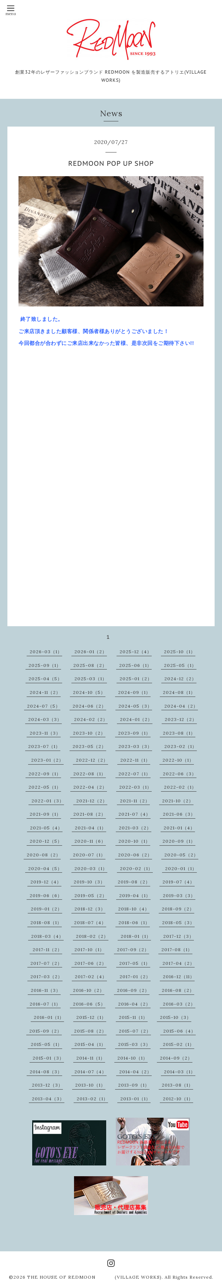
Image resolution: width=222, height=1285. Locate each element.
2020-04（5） (45, 868)
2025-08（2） (90, 665)
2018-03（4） (47, 936)
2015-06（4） (179, 1031)
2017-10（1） (89, 949)
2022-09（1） (44, 773)
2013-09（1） (133, 1085)
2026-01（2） (90, 651)
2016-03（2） (179, 1004)
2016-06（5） (89, 1004)
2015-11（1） (133, 1017)
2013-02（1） (92, 1098)
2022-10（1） (178, 760)
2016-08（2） (178, 990)
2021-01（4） (179, 828)
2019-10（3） (89, 882)
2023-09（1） (134, 733)
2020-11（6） (90, 841)
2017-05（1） (134, 963)
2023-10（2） (89, 733)
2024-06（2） (89, 706)
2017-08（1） (176, 949)
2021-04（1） (90, 828)
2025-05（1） (180, 665)
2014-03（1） (179, 1071)
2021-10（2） (178, 800)
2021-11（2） (135, 800)
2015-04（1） (90, 1044)
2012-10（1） (178, 1098)
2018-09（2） (178, 909)
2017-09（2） (133, 949)
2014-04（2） (135, 1071)
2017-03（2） (46, 976)
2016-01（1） (49, 1017)
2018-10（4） (133, 909)
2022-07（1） (134, 773)
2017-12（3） (178, 936)
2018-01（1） (136, 936)
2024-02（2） (91, 719)
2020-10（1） (134, 841)
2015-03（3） (134, 1044)
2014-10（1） (132, 1058)
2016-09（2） (133, 990)
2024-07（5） (43, 706)
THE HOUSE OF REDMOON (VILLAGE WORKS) (94, 1277)
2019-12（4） (45, 882)
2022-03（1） (135, 787)
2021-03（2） (135, 828)
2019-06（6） (46, 895)
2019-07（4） (178, 882)
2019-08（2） (134, 882)
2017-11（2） (47, 949)
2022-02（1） (180, 787)
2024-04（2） (181, 706)
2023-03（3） (135, 746)
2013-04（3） (48, 1098)
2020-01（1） (181, 868)
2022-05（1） (44, 787)
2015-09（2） (45, 1031)
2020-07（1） (89, 855)
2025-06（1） (135, 665)
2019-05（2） (90, 895)
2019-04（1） (135, 895)
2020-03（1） (90, 868)
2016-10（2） (88, 990)
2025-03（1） (90, 678)
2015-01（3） (48, 1058)
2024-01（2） (136, 719)
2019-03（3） (179, 895)
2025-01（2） (136, 678)
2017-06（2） (90, 963)
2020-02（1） (136, 868)
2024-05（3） (135, 706)
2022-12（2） (92, 760)
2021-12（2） (91, 800)
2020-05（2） (181, 855)
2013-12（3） (47, 1085)
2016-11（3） (46, 990)
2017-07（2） (46, 963)
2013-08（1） (177, 1085)
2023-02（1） (180, 746)
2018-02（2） (92, 936)
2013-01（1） (135, 1098)
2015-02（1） (178, 1044)
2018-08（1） (46, 922)
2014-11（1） (90, 1058)
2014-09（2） (176, 1058)
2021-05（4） (46, 828)
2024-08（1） (179, 692)
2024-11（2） (45, 692)
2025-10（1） (179, 651)
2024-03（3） (45, 719)
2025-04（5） (45, 678)
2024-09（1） (134, 692)
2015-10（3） (175, 1017)
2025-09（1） (44, 665)
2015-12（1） (91, 1017)
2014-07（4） (90, 1071)
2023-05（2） (89, 746)
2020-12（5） (46, 841)
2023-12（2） (181, 719)
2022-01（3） (47, 800)
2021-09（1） (45, 814)
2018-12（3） (89, 909)
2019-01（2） (46, 909)
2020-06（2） (135, 855)
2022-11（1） (135, 760)
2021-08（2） (89, 814)
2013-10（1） (90, 1085)
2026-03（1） (46, 651)
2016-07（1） (45, 1004)
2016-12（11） (179, 976)
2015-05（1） (46, 1044)
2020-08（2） (44, 855)
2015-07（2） (135, 1031)
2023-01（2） (47, 760)
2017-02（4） (91, 976)
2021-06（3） (179, 814)
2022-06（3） (179, 773)
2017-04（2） (178, 963)
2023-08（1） (179, 733)
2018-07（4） (90, 922)
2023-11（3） (45, 733)
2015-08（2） (90, 1031)
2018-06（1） (134, 922)
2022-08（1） (89, 773)
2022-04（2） (90, 787)
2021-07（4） (134, 814)
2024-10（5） (89, 692)
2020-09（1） (178, 841)
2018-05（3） (178, 922)
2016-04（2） (134, 1004)
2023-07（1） (44, 746)
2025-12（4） (136, 651)
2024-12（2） (180, 678)
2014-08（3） (46, 1071)
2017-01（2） (135, 976)
